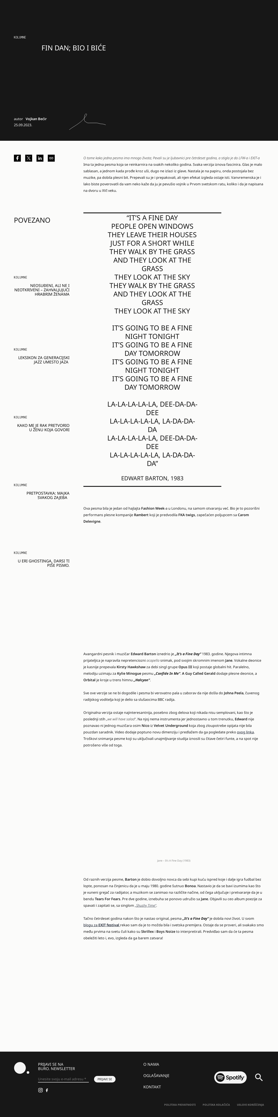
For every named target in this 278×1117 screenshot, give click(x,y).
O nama (151, 1064)
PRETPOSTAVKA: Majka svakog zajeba (48, 495)
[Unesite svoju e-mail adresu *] (63, 1079)
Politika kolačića (216, 1105)
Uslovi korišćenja (250, 1105)
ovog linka (245, 732)
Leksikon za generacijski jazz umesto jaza (44, 360)
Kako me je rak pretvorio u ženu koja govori (43, 427)
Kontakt (152, 1086)
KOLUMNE (20, 37)
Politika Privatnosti (180, 1105)
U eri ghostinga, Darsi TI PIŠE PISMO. (44, 563)
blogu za (101, 925)
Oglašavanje (156, 1075)
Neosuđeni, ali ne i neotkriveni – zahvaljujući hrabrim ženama (42, 290)
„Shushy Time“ (145, 905)
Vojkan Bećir (36, 118)
